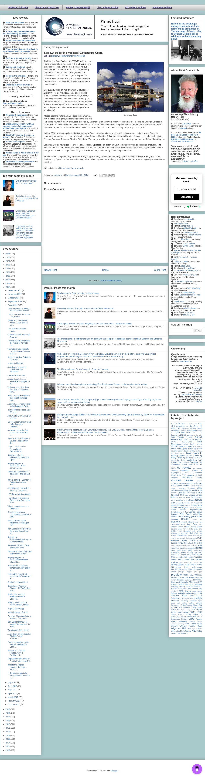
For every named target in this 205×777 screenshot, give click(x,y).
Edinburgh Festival (194, 493)
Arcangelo (175, 430)
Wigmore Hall (178, 628)
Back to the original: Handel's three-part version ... (16, 667)
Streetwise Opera (196, 601)
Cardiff (190, 464)
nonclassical (191, 548)
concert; (199, 481)
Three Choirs (177, 614)
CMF (184, 475)
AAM (200, 424)
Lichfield (174, 531)
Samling (182, 586)
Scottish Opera (185, 589)
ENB (186, 495)
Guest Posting (184, 516)
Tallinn (183, 605)
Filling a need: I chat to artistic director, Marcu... (18, 603)
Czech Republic (196, 485)
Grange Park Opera (181, 514)
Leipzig (174, 529)
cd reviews (197, 468)
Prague (189, 572)
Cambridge (175, 464)
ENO (173, 497)
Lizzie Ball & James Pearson (186, 270)
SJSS (181, 591)
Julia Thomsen (189, 244)
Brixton (181, 451)
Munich (199, 535)
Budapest (199, 451)
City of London (190, 473)
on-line (183, 555)
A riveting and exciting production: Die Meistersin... (16, 369)
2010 (8, 732)
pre (195, 572)
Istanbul (191, 522)
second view (197, 589)
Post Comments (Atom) (111, 280)
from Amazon (186, 361)
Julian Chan (185, 266)
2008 (8, 739)
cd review (184, 467)
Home (105, 270)
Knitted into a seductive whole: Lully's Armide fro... (17, 322)
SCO (200, 586)
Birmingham (176, 444)
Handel (184, 519)
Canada (184, 464)
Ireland (184, 522)
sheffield (174, 591)
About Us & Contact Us (47, 7)
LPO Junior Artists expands (19, 494)
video (191, 619)
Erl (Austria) (180, 497)
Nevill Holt (198, 543)
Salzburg (174, 586)
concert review (182, 480)
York (178, 633)
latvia (200, 524)
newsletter (175, 548)
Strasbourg (184, 601)
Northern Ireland (178, 552)
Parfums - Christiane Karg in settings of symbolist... (19, 617)
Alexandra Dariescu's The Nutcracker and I (18, 546)
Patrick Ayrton (189, 293)
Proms (185, 575)
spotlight (198, 598)
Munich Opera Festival (179, 538)
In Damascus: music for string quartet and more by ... (18, 675)
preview (54, 56)
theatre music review (179, 612)
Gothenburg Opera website (71, 168)
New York (182, 545)
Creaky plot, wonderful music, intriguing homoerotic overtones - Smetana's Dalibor (94, 323)
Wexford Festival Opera (191, 626)
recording (198, 577)
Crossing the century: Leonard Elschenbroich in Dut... (19, 514)
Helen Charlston (194, 235)
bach (172, 433)
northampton (198, 550)
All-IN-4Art (185, 428)
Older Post (160, 270)
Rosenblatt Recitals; (179, 582)
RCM (200, 575)
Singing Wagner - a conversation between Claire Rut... (17, 559)
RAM (196, 575)
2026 (8, 254)
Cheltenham (184, 471)
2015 (8, 713)
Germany (198, 507)
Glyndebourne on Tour (179, 512)
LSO (196, 533)
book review (196, 444)
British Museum (196, 446)
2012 (8, 724)
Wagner (199, 619)
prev (200, 572)
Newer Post (50, 270)
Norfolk (199, 548)
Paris (186, 567)
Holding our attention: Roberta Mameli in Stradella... (16, 596)
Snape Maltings (178, 593)
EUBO (199, 497)
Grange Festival (195, 512)
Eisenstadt (175, 495)
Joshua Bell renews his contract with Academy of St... (19, 576)
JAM (173, 524)
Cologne (174, 477)
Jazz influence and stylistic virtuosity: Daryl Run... (18, 489)
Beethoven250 (187, 442)
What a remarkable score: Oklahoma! (18, 507)
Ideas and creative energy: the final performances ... (19, 309)
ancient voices (196, 428)
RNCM (199, 580)
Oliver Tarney (188, 246)
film (189, 503)
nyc (196, 552)
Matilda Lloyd (189, 315)
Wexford (174, 626)
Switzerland (175, 605)
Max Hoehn (186, 239)
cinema (182, 473)
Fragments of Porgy (15, 608)
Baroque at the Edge (194, 435)
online (189, 555)
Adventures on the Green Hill (189, 426)
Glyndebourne (196, 510)
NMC (185, 548)
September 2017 (15, 301)
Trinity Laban (192, 614)
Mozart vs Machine (15, 363)
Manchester (182, 535)
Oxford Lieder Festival (187, 565)
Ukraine (189, 617)
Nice (181, 548)
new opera (175, 545)
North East (176, 550)
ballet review (186, 433)
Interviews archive (162, 7)
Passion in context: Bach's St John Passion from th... (18, 440)
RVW (200, 582)
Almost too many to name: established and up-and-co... (18, 474)
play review (197, 569)
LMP (193, 531)
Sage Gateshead (195, 584)
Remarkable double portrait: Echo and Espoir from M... (19, 531)
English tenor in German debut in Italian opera (78, 293)
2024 (8, 261)
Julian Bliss (189, 313)
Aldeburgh (175, 428)
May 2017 (12, 690)
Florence (187, 505)
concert (199, 477)
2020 (8, 276)
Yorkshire (184, 633)
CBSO (196, 464)
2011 (8, 728)
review (173, 580)
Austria (194, 430)
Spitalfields (175, 598)
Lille (180, 531)
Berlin (199, 442)
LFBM (196, 529)
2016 (8, 709)
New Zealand (191, 545)
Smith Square (197, 591)
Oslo (200, 562)
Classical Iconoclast (198, 389)
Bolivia (186, 444)
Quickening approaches (17, 582)
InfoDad (199, 401)
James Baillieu (186, 226)
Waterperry (183, 621)
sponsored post (187, 598)
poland (173, 572)
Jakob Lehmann (190, 308)
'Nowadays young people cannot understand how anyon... (18, 351)
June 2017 (12, 686)
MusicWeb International (192, 395)
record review (188, 577)
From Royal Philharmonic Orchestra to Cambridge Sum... (18, 500)
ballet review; (197, 433)
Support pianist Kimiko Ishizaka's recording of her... (18, 522)
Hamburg (174, 519)
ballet (178, 433)
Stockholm (175, 601)
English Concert (195, 495)
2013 (8, 720)
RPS (190, 582)
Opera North (177, 560)
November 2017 (15, 294)
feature (192, 500)
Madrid (173, 535)
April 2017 (12, 693)
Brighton (182, 446)
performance (197, 567)
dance (173, 488)
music (195, 538)
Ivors (200, 522)
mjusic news (192, 535)
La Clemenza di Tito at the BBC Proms (18, 315)
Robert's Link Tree (18, 7)
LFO (200, 529)
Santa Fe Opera (191, 586)
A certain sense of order (17, 612)
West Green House (193, 624)
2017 (8, 287)
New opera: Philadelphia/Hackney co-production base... (19, 539)
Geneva (191, 507)
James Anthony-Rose (183, 281)
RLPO (194, 580)
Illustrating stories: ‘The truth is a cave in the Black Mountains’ (85, 308)
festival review (183, 503)
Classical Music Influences (182, 141)
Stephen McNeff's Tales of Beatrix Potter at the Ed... (19, 660)
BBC (181, 439)
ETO (194, 497)
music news (188, 540)
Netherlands (188, 543)
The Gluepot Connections (18, 630)
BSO (193, 451)
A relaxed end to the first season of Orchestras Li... (17, 432)
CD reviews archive (135, 7)
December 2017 (15, 290)
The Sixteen (196, 610)
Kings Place (192, 524)
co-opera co (192, 475)
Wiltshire (199, 628)
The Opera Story (183, 610)
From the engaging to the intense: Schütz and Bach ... (18, 644)
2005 (8, 750)
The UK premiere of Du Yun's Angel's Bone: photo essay (83, 369)
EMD (182, 495)
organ (196, 562)
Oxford (174, 565)
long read (184, 533)
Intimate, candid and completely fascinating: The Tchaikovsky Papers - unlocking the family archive (102, 384)
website (199, 621)
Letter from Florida (185, 529)
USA (194, 617)
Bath (173, 437)
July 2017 (12, 682)
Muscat (189, 538)
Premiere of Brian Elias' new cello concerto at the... (19, 552)
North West (187, 550)
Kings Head (180, 524)
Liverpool (186, 531)
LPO (191, 533)
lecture (180, 527)
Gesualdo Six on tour (16, 375)
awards (199, 430)
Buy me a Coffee (191, 161)
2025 (8, 257)
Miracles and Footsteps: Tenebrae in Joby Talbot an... (18, 568)
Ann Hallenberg (193, 288)
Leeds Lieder (196, 527)
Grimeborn (197, 514)
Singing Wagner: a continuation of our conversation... (16, 465)
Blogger (114, 771)
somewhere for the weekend (72, 56)
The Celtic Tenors (181, 224)
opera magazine (195, 557)
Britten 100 (192, 449)
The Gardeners (185, 607)
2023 (8, 265)
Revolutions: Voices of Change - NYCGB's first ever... (18, 588)
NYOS (173, 555)
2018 (8, 283)
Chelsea (174, 471)
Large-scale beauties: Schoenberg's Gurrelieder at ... (16, 449)
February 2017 (14, 701)
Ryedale (174, 584)
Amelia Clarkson (190, 275)
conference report (178, 483)
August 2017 (13, 305)
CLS (179, 475)
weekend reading (177, 624)
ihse (200, 519)
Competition (187, 477)
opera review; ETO (186, 562)
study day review (179, 603)
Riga (190, 580)
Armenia (182, 430)
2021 (8, 272)
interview (175, 521)
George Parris (189, 268)
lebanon (174, 527)
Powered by (187, 206)
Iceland (194, 519)
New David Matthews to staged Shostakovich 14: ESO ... (19, 624)
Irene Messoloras (190, 232)
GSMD (174, 516)
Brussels (187, 451)
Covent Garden (182, 485)
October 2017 (14, 298)
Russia (195, 582)
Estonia (188, 497)
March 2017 (13, 697)
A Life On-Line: (191, 424)
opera (199, 555)
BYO (180, 462)
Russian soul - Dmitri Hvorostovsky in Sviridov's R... (16, 652)
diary (199, 488)
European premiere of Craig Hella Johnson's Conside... (19, 424)
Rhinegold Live (182, 580)
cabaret (186, 462)
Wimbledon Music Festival (181, 631)
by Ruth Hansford (185, 460)
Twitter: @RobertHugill (78, 7)
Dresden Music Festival (188, 490)
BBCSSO (198, 440)
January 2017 (14, 705)
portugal (181, 572)
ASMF (188, 430)
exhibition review (182, 500)
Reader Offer (176, 577)
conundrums (190, 483)
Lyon (200, 533)
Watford (192, 621)
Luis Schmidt (188, 219)
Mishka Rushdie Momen (190, 295)
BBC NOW (189, 440)
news (199, 545)
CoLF (200, 475)
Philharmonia (176, 569)
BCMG (173, 442)
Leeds (187, 527)
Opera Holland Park (179, 557)
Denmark (191, 488)
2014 (8, 717)
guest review (196, 516)
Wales (173, 621)
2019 (8, 280)
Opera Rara (189, 560)
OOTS (194, 555)
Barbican (182, 435)
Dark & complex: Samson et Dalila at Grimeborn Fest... (19, 482)
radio (191, 575)
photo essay (187, 569)
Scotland (175, 589)
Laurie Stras (179, 301)
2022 (8, 268)
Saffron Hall (183, 584)
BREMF (174, 446)
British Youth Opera (179, 449)
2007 (8, 743)
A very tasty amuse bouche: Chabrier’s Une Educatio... (19, 636)
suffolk (191, 603)
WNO (194, 631)
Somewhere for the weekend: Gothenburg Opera (18, 457)
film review (195, 503)
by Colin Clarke (192, 455)
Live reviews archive (107, 7)
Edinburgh (181, 493)
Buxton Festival (192, 453)
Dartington (181, 488)
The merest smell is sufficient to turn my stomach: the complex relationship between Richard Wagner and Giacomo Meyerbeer (25, 232)
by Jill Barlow (188, 458)
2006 (8, 746)
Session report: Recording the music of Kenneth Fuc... (18, 343)
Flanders (180, 505)
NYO (200, 552)
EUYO (173, 500)
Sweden (199, 603)
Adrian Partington (190, 228)
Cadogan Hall (196, 462)
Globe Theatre (178, 510)
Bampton (174, 435)
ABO (173, 426)
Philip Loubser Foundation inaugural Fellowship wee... (18, 397)
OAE (178, 555)
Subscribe (187, 197)
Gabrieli (174, 507)
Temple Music (192, 605)
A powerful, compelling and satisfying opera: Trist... (18, 405)
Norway (190, 552)
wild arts (191, 628)
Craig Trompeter (181, 261)
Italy (196, 522)
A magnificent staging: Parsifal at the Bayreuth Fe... (18, 381)
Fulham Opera (196, 505)
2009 (8, 735)
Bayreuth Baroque (184, 437)
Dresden (174, 491)
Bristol (188, 446)
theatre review (196, 612)
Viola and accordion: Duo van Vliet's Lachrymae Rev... (18, 389)
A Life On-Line (177, 424)
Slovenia (188, 591)
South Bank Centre (192, 595)
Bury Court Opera (177, 453)
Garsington (183, 507)
